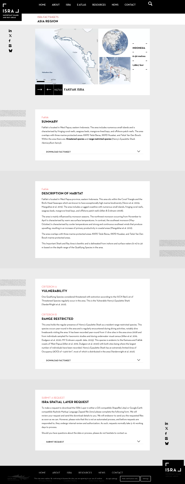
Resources (85, 473)
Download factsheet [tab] (93, 151)
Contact (117, 473)
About (56, 473)
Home (42, 473)
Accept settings (111, 478)
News (102, 473)
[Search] (150, 5)
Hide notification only (130, 478)
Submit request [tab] (93, 441)
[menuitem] (42, 5)
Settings (146, 478)
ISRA (69, 473)
